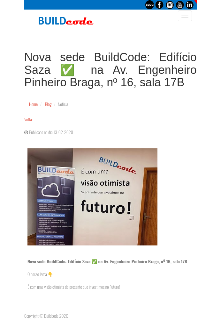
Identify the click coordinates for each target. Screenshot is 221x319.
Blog (48, 104)
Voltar (28, 119)
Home (33, 104)
